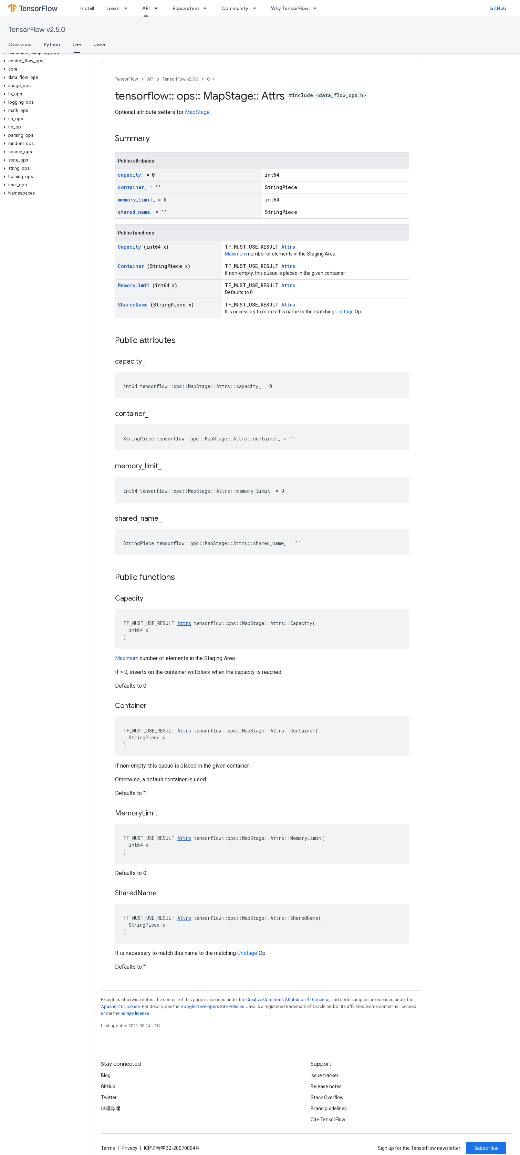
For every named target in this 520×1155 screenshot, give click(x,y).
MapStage (198, 112)
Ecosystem (186, 8)
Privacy (129, 1148)
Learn (112, 8)
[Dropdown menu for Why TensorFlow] (317, 8)
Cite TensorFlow (328, 1119)
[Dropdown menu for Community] (256, 8)
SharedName (134, 304)
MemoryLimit (135, 285)
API (150, 79)
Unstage (345, 311)
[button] (45, 53)
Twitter (109, 1097)
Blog (106, 1075)
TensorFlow (126, 79)
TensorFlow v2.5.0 (36, 29)
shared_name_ (137, 212)
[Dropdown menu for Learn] (127, 8)
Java (99, 44)
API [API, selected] (146, 8)
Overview (19, 44)
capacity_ (132, 174)
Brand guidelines (329, 1108)
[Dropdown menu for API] (158, 8)
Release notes (326, 1086)
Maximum (236, 254)
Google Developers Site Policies (212, 1006)
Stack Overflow (327, 1097)
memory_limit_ (138, 199)
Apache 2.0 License (120, 1006)
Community (234, 8)
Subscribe (486, 1148)
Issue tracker (325, 1075)
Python (52, 44)
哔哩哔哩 (110, 1108)
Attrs (288, 246)
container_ (134, 187)
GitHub (497, 8)
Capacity (131, 246)
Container (132, 266)
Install (87, 8)
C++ (211, 79)
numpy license (135, 1013)
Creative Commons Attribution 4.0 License (287, 999)
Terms (108, 1148)
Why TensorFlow (290, 8)
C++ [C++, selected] (77, 44)
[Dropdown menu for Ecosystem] (207, 8)
